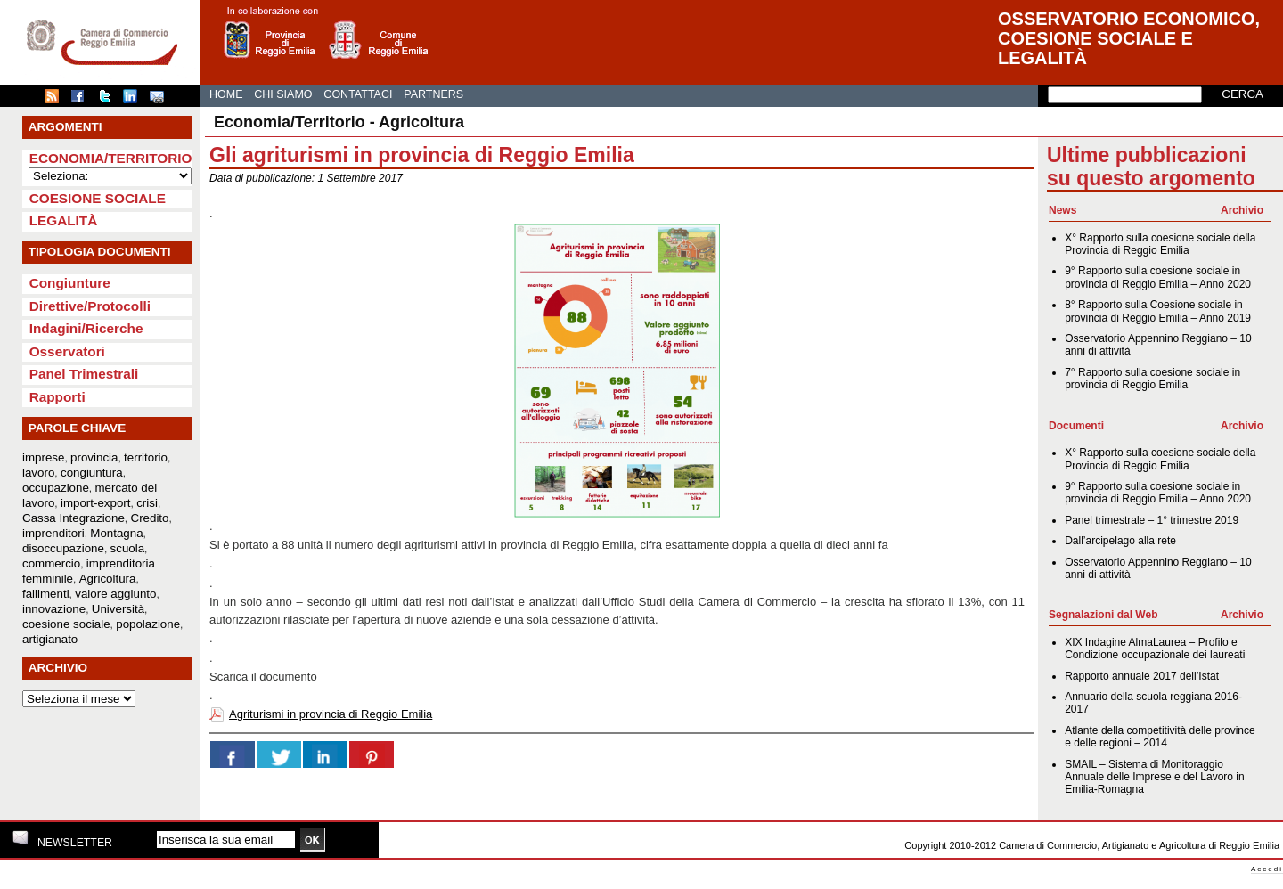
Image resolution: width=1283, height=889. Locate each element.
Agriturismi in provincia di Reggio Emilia (330, 714)
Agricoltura (107, 578)
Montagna (116, 533)
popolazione (148, 624)
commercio (51, 563)
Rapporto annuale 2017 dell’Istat (1142, 676)
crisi (147, 503)
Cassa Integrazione (73, 518)
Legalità (63, 220)
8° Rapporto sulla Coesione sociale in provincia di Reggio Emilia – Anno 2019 (1158, 310)
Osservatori (67, 351)
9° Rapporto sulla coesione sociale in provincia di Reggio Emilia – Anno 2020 (1158, 277)
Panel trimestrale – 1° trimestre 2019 (1151, 520)
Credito (150, 518)
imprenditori (53, 533)
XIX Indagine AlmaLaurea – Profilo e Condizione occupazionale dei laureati (1155, 648)
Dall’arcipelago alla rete (1120, 540)
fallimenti (45, 593)
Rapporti (57, 396)
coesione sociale (66, 624)
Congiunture (69, 282)
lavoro (38, 472)
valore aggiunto (115, 593)
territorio (146, 457)
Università (118, 609)
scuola (127, 548)
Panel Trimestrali (84, 373)
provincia (94, 457)
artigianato (50, 639)
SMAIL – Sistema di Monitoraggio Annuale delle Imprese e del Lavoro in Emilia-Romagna (1154, 777)
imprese (43, 457)
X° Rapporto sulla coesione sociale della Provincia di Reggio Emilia (1160, 244)
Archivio (1242, 210)
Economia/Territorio (110, 158)
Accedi (1267, 869)
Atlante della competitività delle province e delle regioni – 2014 (1159, 736)
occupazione (55, 487)
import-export (96, 503)
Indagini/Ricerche (86, 328)
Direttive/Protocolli (90, 306)
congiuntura (92, 472)
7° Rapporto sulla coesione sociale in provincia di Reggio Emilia (1152, 378)
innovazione (54, 609)
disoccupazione (63, 548)
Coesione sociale (97, 198)
